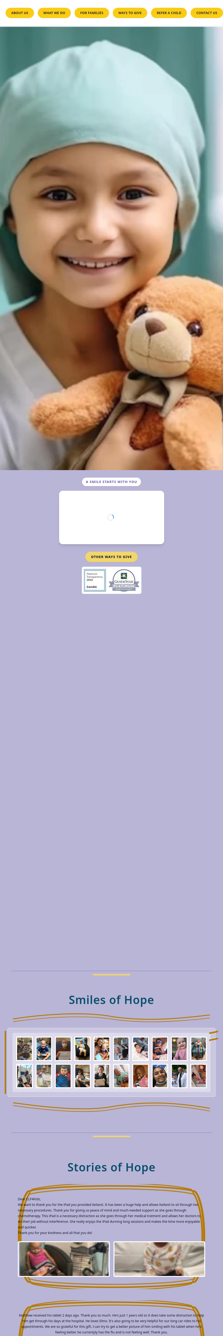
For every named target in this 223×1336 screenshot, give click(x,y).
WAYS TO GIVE (130, 13)
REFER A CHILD (169, 13)
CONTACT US (206, 13)
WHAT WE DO (54, 13)
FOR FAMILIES (91, 13)
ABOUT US (19, 13)
